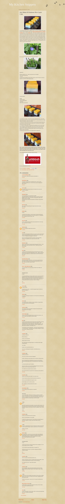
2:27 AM (23, 330)
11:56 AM (23, 229)
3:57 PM (23, 438)
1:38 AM (23, 304)
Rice (33, 169)
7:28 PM (23, 269)
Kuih (31, 169)
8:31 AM (23, 177)
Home (32, 499)
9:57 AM (23, 208)
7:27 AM (23, 480)
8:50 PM (23, 453)
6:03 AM (23, 493)
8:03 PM (23, 421)
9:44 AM (23, 201)
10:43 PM (23, 291)
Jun (22, 232)
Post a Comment (23, 495)
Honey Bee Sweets (25, 258)
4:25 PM (23, 411)
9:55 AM (23, 350)
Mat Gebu (23, 204)
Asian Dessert (24, 169)
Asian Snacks (29, 169)
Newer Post (21, 499)
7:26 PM (23, 263)
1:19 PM (23, 247)
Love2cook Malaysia (25, 174)
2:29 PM (23, 390)
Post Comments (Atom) (26, 501)
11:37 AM (23, 224)
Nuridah (23, 211)
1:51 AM (23, 317)
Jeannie (23, 294)
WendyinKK (24, 194)
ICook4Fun (24, 333)
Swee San (23, 220)
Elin (22, 320)
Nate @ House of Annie (26, 483)
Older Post (44, 499)
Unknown (23, 227)
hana (23, 250)
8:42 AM (23, 184)
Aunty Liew (24, 307)
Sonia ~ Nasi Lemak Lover (26, 266)
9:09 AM (23, 191)
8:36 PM (23, 463)
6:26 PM (23, 255)
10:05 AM (23, 217)
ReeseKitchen (24, 180)
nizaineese (23, 466)
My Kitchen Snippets (22, 4)
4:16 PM (23, 471)
